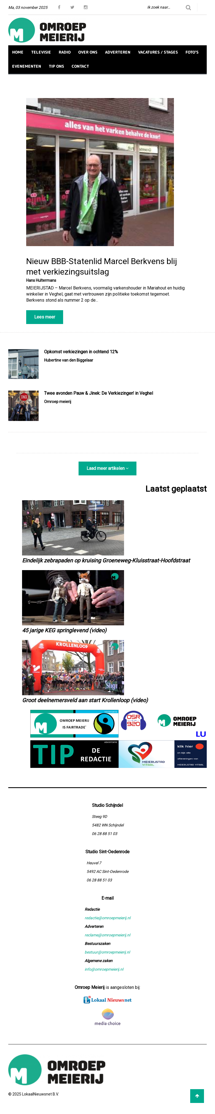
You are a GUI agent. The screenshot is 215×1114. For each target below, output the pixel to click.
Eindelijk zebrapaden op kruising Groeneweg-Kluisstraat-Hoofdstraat (106, 560)
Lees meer (44, 317)
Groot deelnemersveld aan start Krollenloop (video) (85, 700)
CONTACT (80, 66)
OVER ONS (87, 52)
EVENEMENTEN (26, 66)
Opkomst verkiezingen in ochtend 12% (81, 351)
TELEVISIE (41, 52)
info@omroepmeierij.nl (104, 969)
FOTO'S (192, 52)
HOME (17, 52)
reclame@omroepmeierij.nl (107, 935)
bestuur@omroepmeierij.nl (107, 952)
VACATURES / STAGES (158, 52)
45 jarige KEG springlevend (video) (64, 630)
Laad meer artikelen (107, 468)
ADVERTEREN (117, 52)
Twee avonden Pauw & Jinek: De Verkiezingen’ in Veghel (98, 393)
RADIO (65, 52)
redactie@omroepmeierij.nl (107, 918)
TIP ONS (56, 66)
